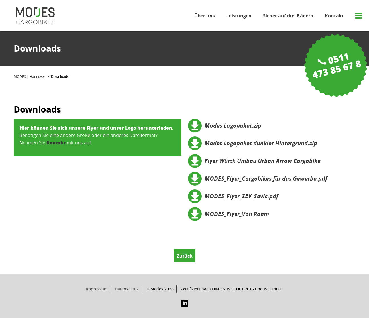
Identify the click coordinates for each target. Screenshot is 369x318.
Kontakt (334, 16)
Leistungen (239, 16)
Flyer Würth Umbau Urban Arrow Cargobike (263, 161)
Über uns (204, 16)
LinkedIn (184, 303)
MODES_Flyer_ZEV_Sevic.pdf (241, 196)
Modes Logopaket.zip (233, 125)
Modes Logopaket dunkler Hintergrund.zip (261, 143)
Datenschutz (127, 289)
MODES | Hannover (29, 76)
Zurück (185, 256)
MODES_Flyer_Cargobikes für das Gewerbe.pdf (266, 178)
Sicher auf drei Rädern (288, 16)
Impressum (97, 289)
